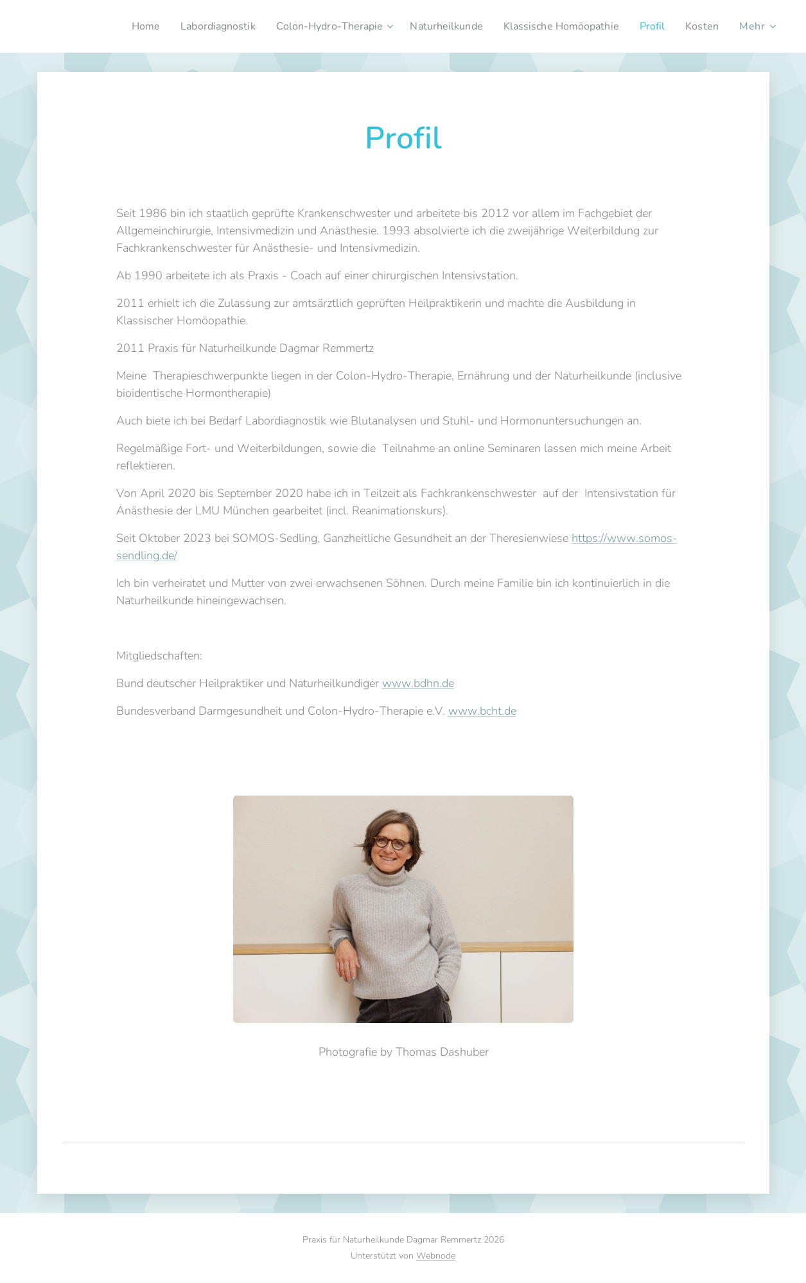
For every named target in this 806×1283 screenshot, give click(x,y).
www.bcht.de (482, 711)
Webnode (435, 1256)
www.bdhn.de (417, 683)
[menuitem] (110, 26)
